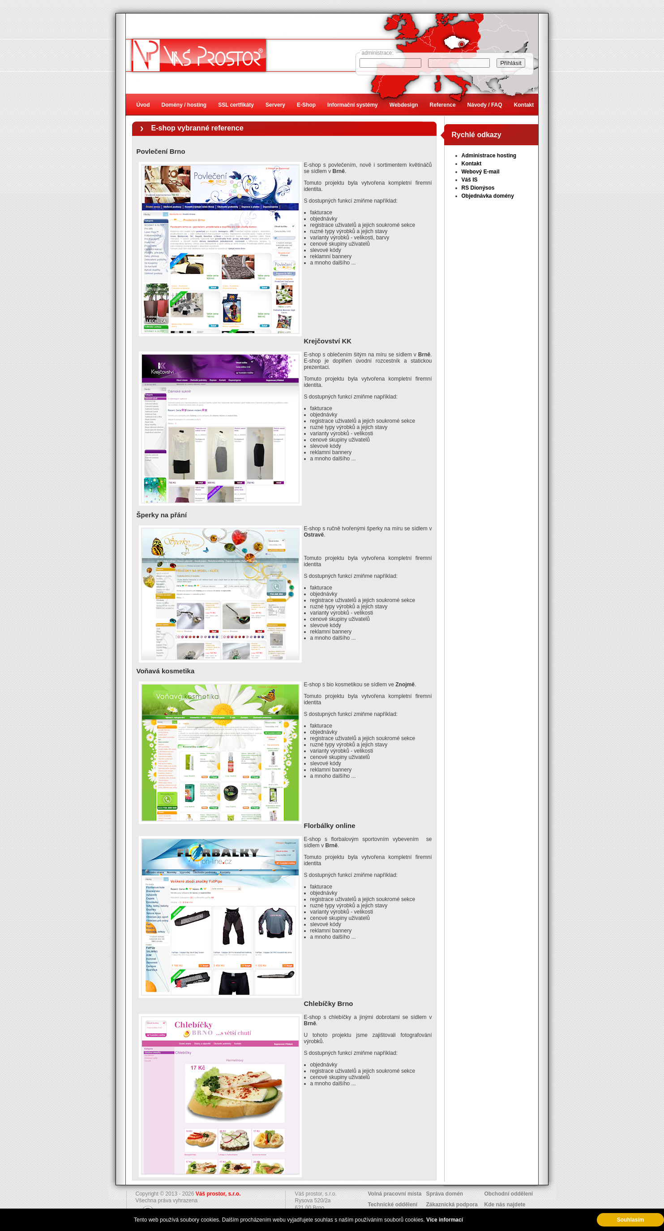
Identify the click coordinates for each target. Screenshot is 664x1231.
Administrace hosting (489, 155)
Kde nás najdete (505, 1204)
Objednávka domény (488, 196)
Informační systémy (352, 105)
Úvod (143, 105)
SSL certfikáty (236, 105)
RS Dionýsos (478, 188)
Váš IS (470, 180)
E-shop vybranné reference (197, 128)
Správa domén (444, 1194)
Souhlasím (630, 1220)
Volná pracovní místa (395, 1194)
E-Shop (306, 105)
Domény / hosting (184, 105)
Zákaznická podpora (452, 1204)
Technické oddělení (392, 1204)
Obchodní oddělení (508, 1194)
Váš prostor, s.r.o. (218, 1194)
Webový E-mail (481, 172)
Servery (275, 105)
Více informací (444, 1220)
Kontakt (472, 163)
